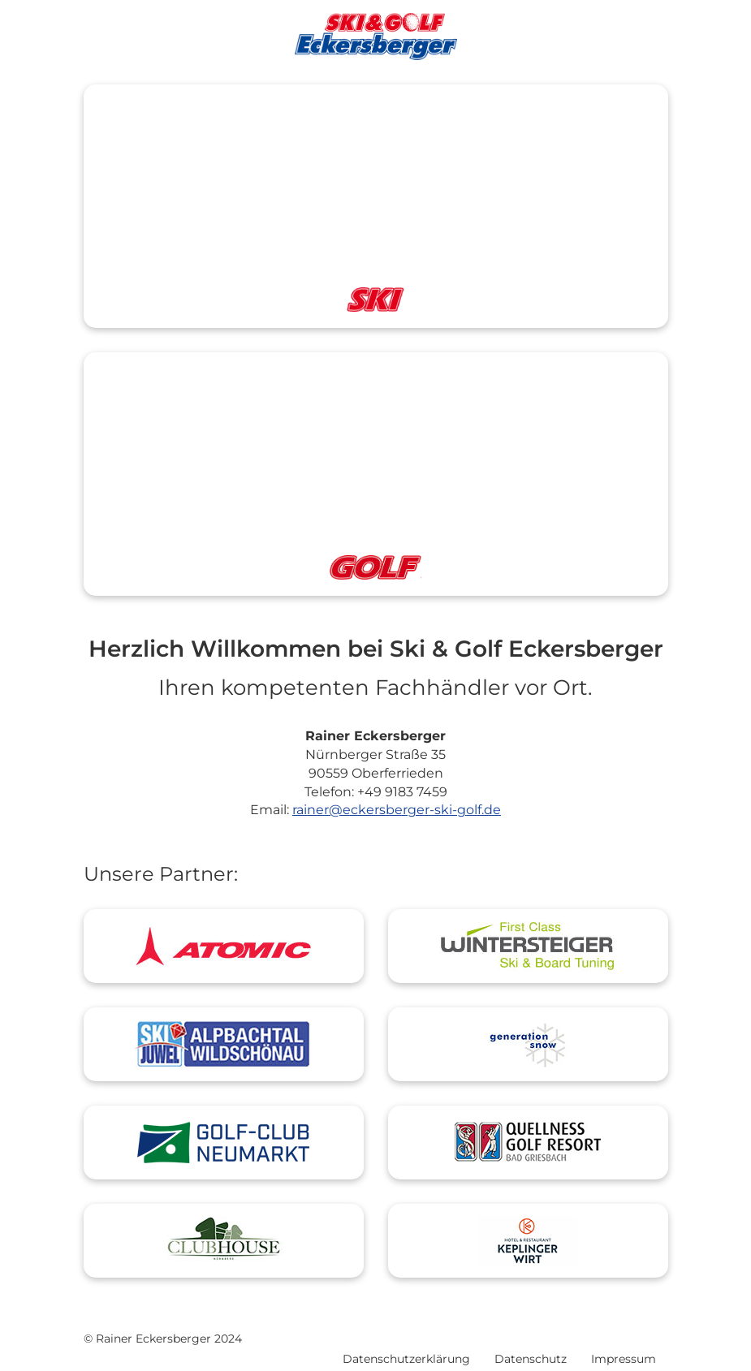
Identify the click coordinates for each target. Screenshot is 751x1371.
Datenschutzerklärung (406, 1359)
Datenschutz (530, 1359)
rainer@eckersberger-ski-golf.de (396, 809)
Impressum (623, 1359)
